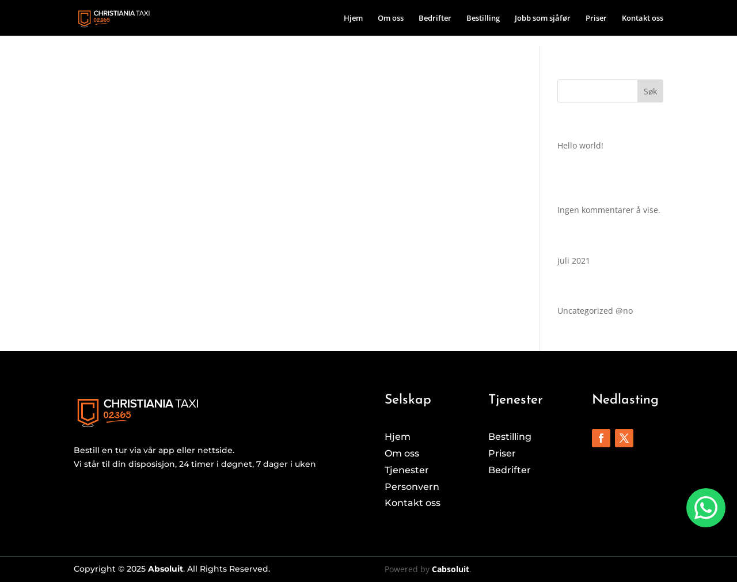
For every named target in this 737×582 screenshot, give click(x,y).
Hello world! (580, 145)
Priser (596, 18)
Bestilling (483, 18)
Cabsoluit (450, 569)
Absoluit (165, 569)
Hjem (353, 18)
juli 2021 (573, 260)
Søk (650, 91)
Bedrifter (435, 18)
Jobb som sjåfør (543, 18)
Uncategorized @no (595, 310)
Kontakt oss (642, 18)
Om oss (391, 18)
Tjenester (407, 470)
